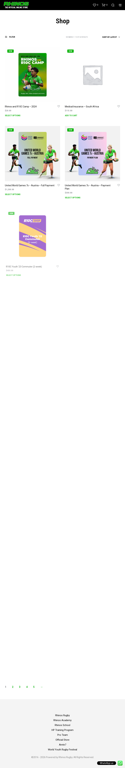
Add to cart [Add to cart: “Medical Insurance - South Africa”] (71, 115)
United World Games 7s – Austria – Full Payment (29, 185)
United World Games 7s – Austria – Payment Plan (88, 186)
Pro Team (62, 734)
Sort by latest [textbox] (109, 37)
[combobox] (104, 37)
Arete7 (62, 744)
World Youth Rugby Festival (62, 749)
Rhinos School (62, 725)
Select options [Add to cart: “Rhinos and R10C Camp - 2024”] (12, 115)
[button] (95, 5)
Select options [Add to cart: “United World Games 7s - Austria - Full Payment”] (12, 194)
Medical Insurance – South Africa (82, 106)
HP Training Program (62, 730)
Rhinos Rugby (62, 715)
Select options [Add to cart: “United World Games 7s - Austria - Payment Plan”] (73, 196)
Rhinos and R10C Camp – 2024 (21, 106)
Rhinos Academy (62, 720)
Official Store (62, 739)
